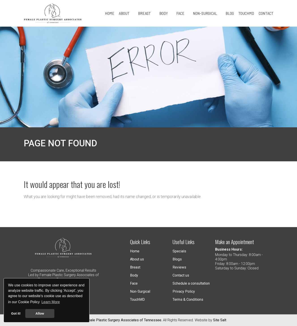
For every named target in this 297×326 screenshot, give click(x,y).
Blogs (177, 259)
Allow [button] (40, 313)
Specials (179, 251)
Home (134, 251)
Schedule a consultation (191, 283)
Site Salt (219, 320)
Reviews (179, 267)
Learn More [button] (50, 302)
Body (134, 275)
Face (134, 283)
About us (137, 259)
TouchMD (137, 299)
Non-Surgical (140, 291)
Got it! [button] (16, 313)
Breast (135, 267)
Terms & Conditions (188, 299)
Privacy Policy (184, 291)
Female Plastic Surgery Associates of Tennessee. (122, 320)
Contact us (181, 275)
